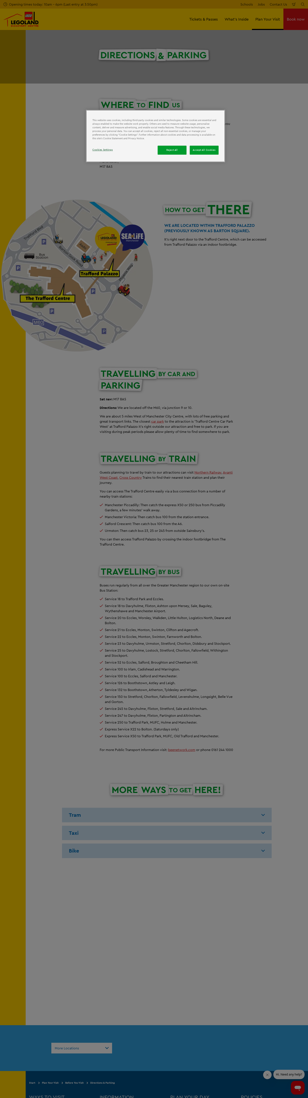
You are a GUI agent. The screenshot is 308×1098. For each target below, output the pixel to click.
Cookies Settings (102, 149)
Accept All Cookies (204, 149)
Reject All (172, 149)
